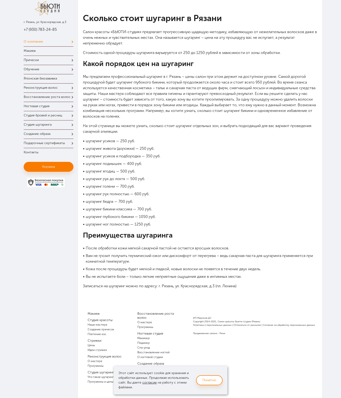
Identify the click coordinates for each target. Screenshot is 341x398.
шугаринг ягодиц (100, 171)
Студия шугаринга (50, 125)
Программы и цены (100, 381)
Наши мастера (97, 324)
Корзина (48, 167)
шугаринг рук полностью (107, 194)
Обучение (50, 69)
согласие (149, 382)
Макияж (30, 51)
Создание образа (50, 134)
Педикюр (143, 343)
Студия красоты (100, 320)
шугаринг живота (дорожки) (110, 148)
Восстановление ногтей (153, 352)
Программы (95, 365)
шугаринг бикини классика (109, 209)
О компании (50, 42)
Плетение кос (97, 334)
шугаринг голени (100, 186)
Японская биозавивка (40, 78)
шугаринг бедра (99, 201)
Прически (50, 60)
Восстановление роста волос (50, 97)
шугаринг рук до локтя (105, 179)
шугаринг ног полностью (107, 224)
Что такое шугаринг (101, 377)
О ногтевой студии (150, 357)
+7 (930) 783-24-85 (40, 29)
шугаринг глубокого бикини (110, 216)
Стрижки (94, 341)
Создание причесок (101, 329)
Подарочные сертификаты (50, 143)
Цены (91, 345)
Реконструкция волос (50, 88)
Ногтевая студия (50, 106)
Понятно (209, 380)
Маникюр (143, 338)
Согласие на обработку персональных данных (289, 325)
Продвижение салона (205, 333)
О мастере (95, 361)
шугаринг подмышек (104, 163)
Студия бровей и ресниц (50, 115)
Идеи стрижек (97, 350)
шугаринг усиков (100, 141)
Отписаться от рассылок (247, 325)
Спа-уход (143, 347)
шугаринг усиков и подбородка (113, 156)
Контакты (31, 152)
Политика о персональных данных (212, 325)
